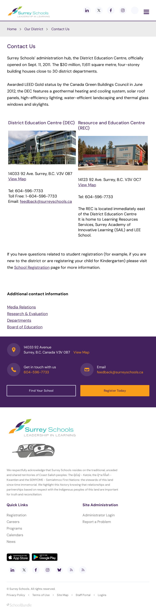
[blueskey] (135, 10)
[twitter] (99, 10)
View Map (17, 179)
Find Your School (41, 391)
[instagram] (123, 10)
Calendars (15, 535)
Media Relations (21, 307)
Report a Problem (97, 521)
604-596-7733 (36, 372)
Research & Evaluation (27, 313)
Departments (19, 320)
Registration (16, 515)
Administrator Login (99, 515)
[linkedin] (87, 10)
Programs (14, 528)
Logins (102, 595)
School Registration (32, 267)
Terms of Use (41, 595)
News (11, 541)
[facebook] (111, 10)
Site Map (62, 595)
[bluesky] (59, 570)
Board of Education (24, 327)
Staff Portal (83, 595)
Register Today (115, 391)
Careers (13, 521)
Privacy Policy (16, 595)
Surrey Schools (19, 589)
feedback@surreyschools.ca (46, 201)
